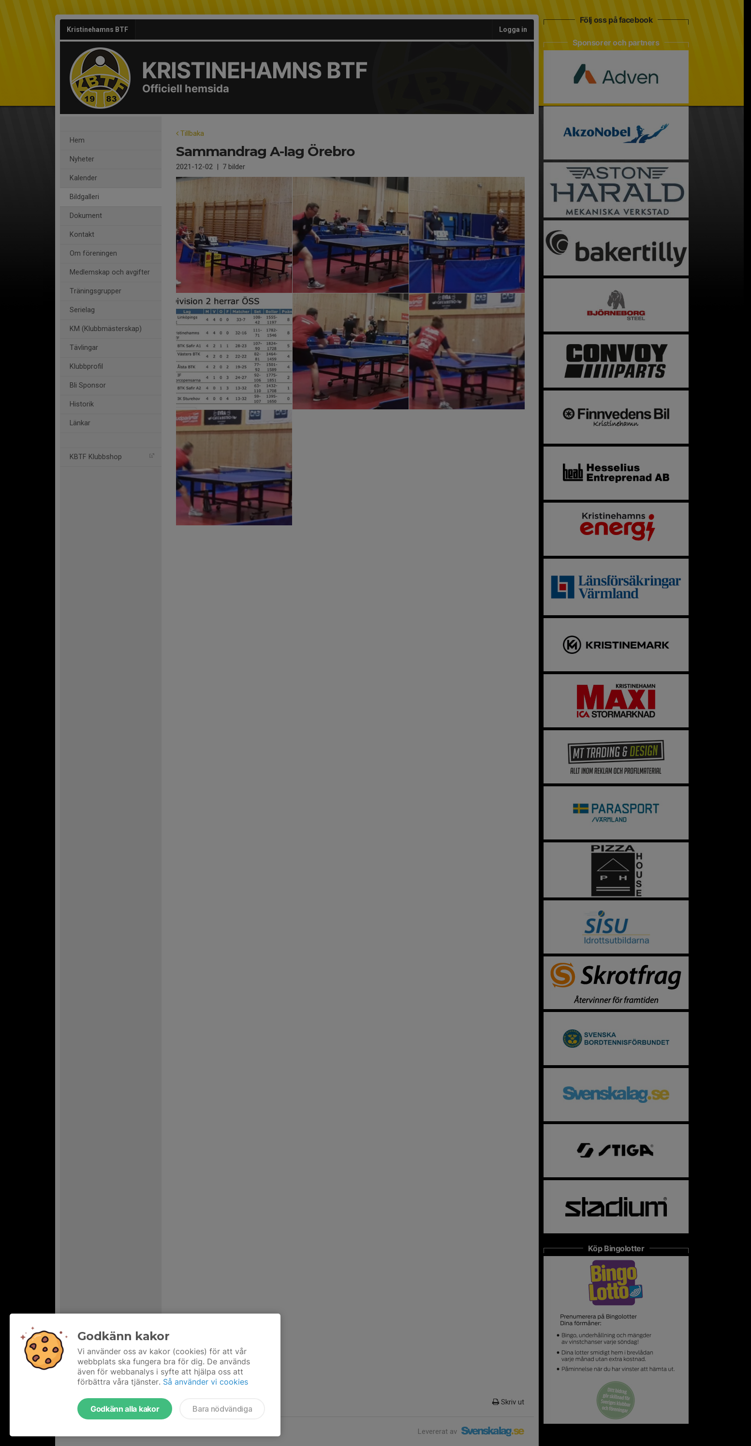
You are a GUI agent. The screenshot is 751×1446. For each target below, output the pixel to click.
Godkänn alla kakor (124, 1409)
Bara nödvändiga (222, 1409)
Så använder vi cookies (205, 1382)
